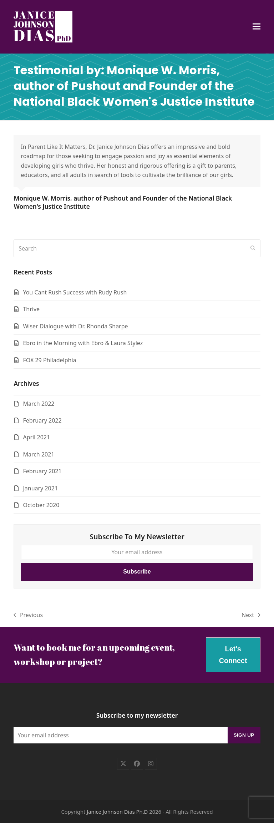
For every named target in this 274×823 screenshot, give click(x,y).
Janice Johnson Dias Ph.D (117, 811)
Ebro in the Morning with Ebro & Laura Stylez (83, 343)
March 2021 (38, 454)
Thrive (31, 309)
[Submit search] (252, 248)
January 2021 (40, 488)
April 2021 (36, 437)
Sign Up (244, 735)
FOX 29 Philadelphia (49, 360)
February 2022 (42, 420)
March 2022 (38, 404)
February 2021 (42, 471)
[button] (256, 27)
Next (251, 615)
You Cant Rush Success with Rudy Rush (75, 292)
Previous (28, 615)
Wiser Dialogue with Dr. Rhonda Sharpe (75, 326)
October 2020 (41, 505)
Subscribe (137, 572)
